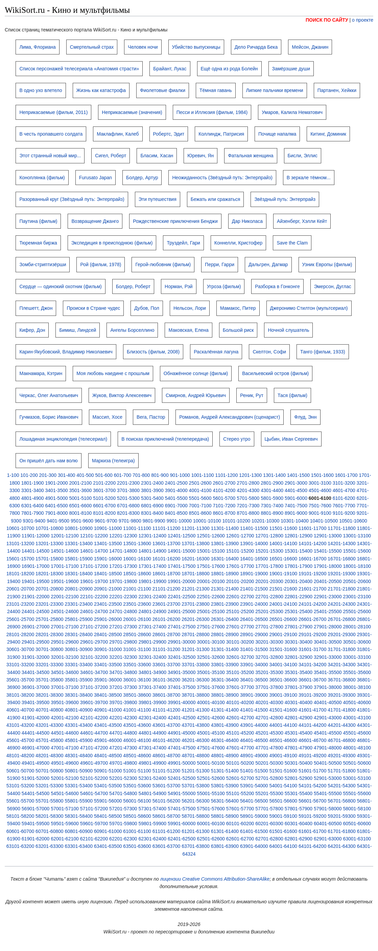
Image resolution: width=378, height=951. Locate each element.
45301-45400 (299, 733)
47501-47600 (211, 747)
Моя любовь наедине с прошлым (112, 373)
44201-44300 (342, 725)
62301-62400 (153, 838)
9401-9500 (58, 521)
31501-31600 (283, 649)
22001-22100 (65, 596)
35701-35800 (50, 679)
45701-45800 (50, 740)
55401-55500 (328, 793)
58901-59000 (254, 816)
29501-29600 (65, 642)
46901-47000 (36, 747)
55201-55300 (269, 793)
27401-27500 (182, 626)
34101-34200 (313, 664)
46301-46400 (225, 740)
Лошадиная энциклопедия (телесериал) (63, 439)
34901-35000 (182, 672)
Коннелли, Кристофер (238, 243)
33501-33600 (137, 664)
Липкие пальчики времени (274, 90)
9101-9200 (344, 513)
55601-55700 (20, 801)
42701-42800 (269, 717)
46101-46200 (166, 740)
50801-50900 (79, 770)
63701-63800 (196, 846)
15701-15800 (50, 558)
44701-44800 (123, 733)
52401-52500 (182, 778)
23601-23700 (166, 604)
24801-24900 (153, 611)
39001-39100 (283, 695)
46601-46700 (313, 740)
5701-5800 (248, 498)
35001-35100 (211, 672)
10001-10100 (207, 521)
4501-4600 (320, 490)
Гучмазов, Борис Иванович (48, 417)
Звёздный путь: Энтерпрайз (284, 199)
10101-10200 (236, 521)
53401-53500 (108, 785)
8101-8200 (104, 513)
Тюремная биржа (38, 243)
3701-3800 (128, 490)
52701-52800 (269, 778)
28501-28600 (137, 634)
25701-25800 (50, 619)
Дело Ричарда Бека (256, 47)
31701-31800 (342, 649)
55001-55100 (211, 793)
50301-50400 (299, 763)
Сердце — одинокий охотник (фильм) (60, 286)
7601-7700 (344, 505)
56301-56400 (225, 801)
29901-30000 (182, 642)
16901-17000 (36, 566)
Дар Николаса (247, 221)
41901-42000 (36, 717)
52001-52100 (65, 778)
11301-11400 (225, 528)
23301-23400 (79, 604)
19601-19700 (94, 581)
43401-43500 (108, 725)
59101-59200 (313, 816)
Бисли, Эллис (303, 155)
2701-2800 (248, 483)
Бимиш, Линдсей (77, 330)
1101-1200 (226, 475)
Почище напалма (277, 134)
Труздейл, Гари (183, 243)
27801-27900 (299, 626)
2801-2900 (272, 483)
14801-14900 (153, 551)
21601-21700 (313, 589)
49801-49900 (153, 763)
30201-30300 (269, 642)
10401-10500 (324, 521)
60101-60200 (240, 823)
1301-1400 (274, 475)
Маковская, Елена (188, 330)
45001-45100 (211, 733)
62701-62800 (269, 838)
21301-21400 (225, 589)
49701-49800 (123, 763)
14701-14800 (123, 551)
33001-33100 (357, 657)
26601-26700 (313, 619)
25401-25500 (328, 611)
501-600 (103, 475)
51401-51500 (254, 770)
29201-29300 (342, 634)
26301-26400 (225, 619)
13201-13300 (50, 543)
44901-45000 (182, 733)
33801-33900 (225, 664)
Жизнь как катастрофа (101, 90)
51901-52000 (36, 778)
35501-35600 (357, 672)
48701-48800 (196, 755)
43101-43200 (20, 725)
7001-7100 (200, 505)
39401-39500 (36, 702)
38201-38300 (50, 695)
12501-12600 (211, 535)
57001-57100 (65, 808)
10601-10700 (20, 528)
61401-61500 (254, 831)
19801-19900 (153, 581)
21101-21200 (166, 589)
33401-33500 (108, 664)
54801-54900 (153, 793)
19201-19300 (342, 573)
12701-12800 (269, 535)
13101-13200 (20, 543)
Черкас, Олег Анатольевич (48, 395)
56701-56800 (342, 801)
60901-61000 (108, 831)
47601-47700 (240, 747)
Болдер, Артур (142, 177)
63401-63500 (108, 846)
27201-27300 (123, 626)
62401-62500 (182, 838)
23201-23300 (50, 604)
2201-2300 (128, 483)
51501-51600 (283, 770)
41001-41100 (137, 710)
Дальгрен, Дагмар (268, 264)
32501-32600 (211, 657)
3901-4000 (176, 490)
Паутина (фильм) (38, 221)
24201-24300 (342, 604)
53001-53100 (357, 778)
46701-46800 (342, 740)
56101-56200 (166, 801)
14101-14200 (313, 543)
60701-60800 (50, 831)
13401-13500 (108, 543)
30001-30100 (211, 642)
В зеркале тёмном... (309, 177)
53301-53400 (79, 785)
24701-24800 (123, 611)
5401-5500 (176, 498)
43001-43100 (357, 717)
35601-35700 (20, 679)
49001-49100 (283, 755)
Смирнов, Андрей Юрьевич (196, 395)
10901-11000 (108, 528)
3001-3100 (320, 483)
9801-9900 (154, 521)
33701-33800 (196, 664)
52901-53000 (328, 778)
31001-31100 (137, 649)
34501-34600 (65, 672)
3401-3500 (56, 490)
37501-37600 (211, 687)
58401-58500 (108, 816)
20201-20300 (269, 581)
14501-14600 (65, 551)
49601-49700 (94, 763)
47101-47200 (94, 747)
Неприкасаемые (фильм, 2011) (53, 112)
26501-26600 (283, 619)
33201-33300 (50, 664)
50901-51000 (108, 770)
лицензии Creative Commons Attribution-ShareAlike (215, 879)
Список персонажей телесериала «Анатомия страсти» (79, 68)
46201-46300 (196, 740)
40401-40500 (328, 702)
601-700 (122, 475)
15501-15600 (357, 551)
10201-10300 (266, 521)
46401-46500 (254, 740)
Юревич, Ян (200, 155)
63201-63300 (50, 846)
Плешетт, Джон (35, 308)
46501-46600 (283, 740)
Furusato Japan (95, 177)
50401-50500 (328, 763)
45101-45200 (240, 733)
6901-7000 (176, 505)
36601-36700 (313, 679)
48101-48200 (20, 755)
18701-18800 (196, 573)
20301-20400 (299, 581)
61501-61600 (283, 831)
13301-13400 (79, 543)
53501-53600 (137, 785)
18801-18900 (225, 573)
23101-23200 (20, 604)
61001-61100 (137, 831)
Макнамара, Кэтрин (40, 373)
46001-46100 (137, 740)
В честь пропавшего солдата (50, 134)
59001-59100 (283, 816)
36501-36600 (283, 679)
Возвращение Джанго (95, 221)
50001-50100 (211, 763)
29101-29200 (313, 634)
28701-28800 (196, 634)
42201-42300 (123, 717)
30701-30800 (50, 649)
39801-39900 (153, 702)
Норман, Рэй (179, 286)
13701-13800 (196, 543)
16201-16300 (196, 558)
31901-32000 (36, 657)
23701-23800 (196, 604)
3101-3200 (344, 483)
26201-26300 (196, 619)
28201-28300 (50, 634)
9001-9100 (320, 513)
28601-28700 (166, 634)
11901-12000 (36, 535)
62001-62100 (65, 838)
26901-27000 (36, 626)
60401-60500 (328, 823)
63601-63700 (166, 846)
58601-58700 (166, 816)
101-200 (29, 475)
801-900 (159, 475)
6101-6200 (344, 498)
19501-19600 (65, 581)
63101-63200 (20, 846)
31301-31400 (225, 649)
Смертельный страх (92, 47)
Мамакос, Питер (238, 308)
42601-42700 (240, 717)
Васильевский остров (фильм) (275, 373)
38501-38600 (137, 695)
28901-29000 (254, 634)
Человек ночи (143, 47)
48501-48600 (137, 755)
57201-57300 (123, 808)
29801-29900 (153, 642)
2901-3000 (296, 483)
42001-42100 (65, 717)
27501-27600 (211, 626)
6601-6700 (104, 505)
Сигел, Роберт (110, 155)
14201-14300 (342, 543)
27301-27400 (153, 626)
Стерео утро (236, 439)
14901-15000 (182, 551)
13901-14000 (254, 543)
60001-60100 (211, 823)
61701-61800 (342, 831)
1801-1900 (32, 483)
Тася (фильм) (292, 395)
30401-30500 (328, 642)
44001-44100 (283, 725)
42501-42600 (211, 717)
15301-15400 (299, 551)
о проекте (362, 20)
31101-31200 (166, 649)
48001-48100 (357, 747)
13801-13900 (225, 543)
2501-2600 (200, 483)
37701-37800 (269, 687)
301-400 (66, 475)
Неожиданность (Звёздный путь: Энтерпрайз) (222, 177)
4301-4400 (272, 490)
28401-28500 (108, 634)
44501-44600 (65, 733)
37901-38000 (328, 687)
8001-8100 (80, 513)
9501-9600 (82, 521)
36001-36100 (137, 679)
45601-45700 (20, 740)
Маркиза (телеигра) (113, 460)
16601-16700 (313, 558)
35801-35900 (79, 679)
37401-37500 (182, 687)
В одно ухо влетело (40, 90)
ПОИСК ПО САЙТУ (327, 20)
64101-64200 (313, 846)
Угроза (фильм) (224, 286)
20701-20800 (50, 589)
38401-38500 (108, 695)
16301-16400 (225, 558)
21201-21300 (196, 589)
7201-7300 (248, 505)
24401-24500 (36, 611)
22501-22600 (211, 596)
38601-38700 (166, 695)
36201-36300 (196, 679)
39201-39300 (342, 695)
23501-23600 (137, 604)
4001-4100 (200, 490)
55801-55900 (79, 801)
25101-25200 (240, 611)
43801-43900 (225, 725)
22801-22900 (299, 596)
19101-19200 (313, 573)
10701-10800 (50, 528)
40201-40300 (269, 702)
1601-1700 (346, 475)
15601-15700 (20, 558)
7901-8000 (56, 513)
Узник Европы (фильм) (327, 264)
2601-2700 (224, 483)
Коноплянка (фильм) (42, 177)
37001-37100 (65, 687)
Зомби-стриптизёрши (42, 264)
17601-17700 (240, 566)
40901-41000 (108, 710)
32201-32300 (123, 657)
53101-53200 (20, 785)
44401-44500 (36, 733)
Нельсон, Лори (189, 308)
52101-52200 (94, 778)
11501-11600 (283, 528)
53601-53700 (166, 785)
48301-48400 (79, 755)
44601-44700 (94, 733)
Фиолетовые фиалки (162, 90)
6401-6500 (56, 505)
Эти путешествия (157, 199)
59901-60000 (182, 823)
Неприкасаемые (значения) (132, 112)
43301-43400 (79, 725)
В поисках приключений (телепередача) (165, 439)
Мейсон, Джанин (310, 47)
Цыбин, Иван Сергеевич (291, 439)
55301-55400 (299, 793)
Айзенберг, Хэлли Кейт (302, 221)
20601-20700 (20, 589)
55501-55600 (357, 793)
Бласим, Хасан (156, 155)
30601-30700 (20, 649)
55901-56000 (108, 801)
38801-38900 (225, 695)
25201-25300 (269, 611)
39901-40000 (182, 702)
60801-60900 (79, 831)
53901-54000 (254, 785)
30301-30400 (299, 642)
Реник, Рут (251, 395)
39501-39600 (65, 702)
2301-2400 (152, 483)
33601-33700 (166, 664)
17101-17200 (94, 566)
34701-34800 (123, 672)
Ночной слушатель (288, 330)
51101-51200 (166, 770)
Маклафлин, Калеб (118, 134)
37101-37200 (94, 687)
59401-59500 (36, 823)
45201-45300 (269, 733)
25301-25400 (299, 611)
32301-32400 (153, 657)
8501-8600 (200, 513)
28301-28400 (79, 634)
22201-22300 (123, 596)
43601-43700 (166, 725)
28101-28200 (20, 634)
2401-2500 (176, 483)
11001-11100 (137, 528)
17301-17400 (153, 566)
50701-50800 (50, 770)
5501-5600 (200, 498)
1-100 (13, 475)
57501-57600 (211, 808)
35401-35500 (328, 672)
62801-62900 (299, 838)
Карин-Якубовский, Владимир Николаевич (66, 351)
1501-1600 (322, 475)
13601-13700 (166, 543)
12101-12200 (94, 535)
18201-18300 (50, 573)
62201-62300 (123, 838)
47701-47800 (269, 747)
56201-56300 (196, 801)
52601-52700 (240, 778)
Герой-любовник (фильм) (163, 264)
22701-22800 (269, 596)
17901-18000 (328, 566)
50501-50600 (357, 763)
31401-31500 (254, 649)
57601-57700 (240, 808)
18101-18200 (20, 573)
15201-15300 (269, 551)
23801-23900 (225, 604)
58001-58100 (357, 808)
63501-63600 (137, 846)
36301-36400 (225, 679)
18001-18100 (357, 566)
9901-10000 (179, 521)
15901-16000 (108, 558)
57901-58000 (328, 808)
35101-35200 (240, 672)
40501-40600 (357, 702)
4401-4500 (296, 490)
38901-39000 (254, 695)
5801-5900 (272, 498)
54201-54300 (342, 785)
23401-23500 (108, 604)
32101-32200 (94, 657)
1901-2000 (56, 483)
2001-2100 (80, 483)
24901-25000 (182, 611)
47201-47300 (123, 747)
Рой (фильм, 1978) (100, 264)
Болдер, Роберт (133, 286)
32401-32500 (182, 657)
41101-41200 (166, 710)
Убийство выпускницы (196, 47)
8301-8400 (152, 513)
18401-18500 (108, 573)
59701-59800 (123, 823)
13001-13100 (357, 535)
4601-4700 (344, 490)
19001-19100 (283, 573)
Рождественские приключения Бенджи (175, 221)
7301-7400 (272, 505)
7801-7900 (32, 513)
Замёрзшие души (291, 68)
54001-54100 (283, 785)
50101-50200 (240, 763)
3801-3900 (152, 490)
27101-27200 (94, 626)
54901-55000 (182, 793)
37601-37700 (240, 687)
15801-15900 (79, 558)
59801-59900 (153, 823)
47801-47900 (299, 747)
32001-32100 (65, 657)
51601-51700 (313, 770)
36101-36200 (166, 679)
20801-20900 (79, 589)
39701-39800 (123, 702)
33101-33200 (20, 664)
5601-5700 (224, 498)
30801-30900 (79, 649)
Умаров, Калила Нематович (292, 112)
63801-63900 (225, 846)
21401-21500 (254, 589)
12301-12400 (153, 535)
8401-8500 (176, 513)
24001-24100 (283, 604)
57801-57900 (299, 808)
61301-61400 (225, 831)
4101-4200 (224, 490)
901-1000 (180, 475)
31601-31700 (313, 649)
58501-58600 (137, 816)
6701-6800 (128, 505)
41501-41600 (283, 710)
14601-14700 (94, 551)
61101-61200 (166, 831)
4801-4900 (32, 498)
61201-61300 (196, 831)
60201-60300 (269, 823)
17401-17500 (182, 566)
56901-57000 (36, 808)
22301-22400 (153, 596)
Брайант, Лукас (169, 68)
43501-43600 (137, 725)
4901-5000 (56, 498)
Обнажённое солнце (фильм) (196, 373)
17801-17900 (299, 566)
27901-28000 (328, 626)
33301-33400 (79, 664)
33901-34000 (254, 664)
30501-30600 (357, 642)
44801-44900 (153, 733)
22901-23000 (328, 596)
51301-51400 (225, 770)
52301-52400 (153, 778)
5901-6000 (296, 498)
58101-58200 (20, 816)
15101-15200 (240, 551)
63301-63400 (79, 846)
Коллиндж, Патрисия (221, 134)
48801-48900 (225, 755)
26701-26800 (342, 619)
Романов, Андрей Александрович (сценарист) (229, 417)
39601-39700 (94, 702)
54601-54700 (94, 793)
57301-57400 (153, 808)
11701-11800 (342, 528)
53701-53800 (196, 785)
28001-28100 (357, 626)
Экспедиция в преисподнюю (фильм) (112, 243)
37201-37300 (123, 687)
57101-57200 (94, 808)
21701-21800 (342, 589)
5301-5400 (152, 498)
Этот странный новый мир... (50, 155)
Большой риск (238, 330)
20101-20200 (240, 581)
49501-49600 (65, 763)
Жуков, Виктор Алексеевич (121, 395)
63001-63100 (357, 838)
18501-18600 (137, 573)
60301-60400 (299, 823)
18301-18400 (79, 573)
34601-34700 (94, 672)
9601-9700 (106, 521)
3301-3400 (32, 490)
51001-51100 (137, 770)
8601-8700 (224, 513)
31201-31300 (196, 649)
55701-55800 (50, 801)
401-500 (85, 475)
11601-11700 (313, 528)
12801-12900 (299, 535)
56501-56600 (283, 801)
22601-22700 (240, 596)
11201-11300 (196, 528)
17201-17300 (123, 566)
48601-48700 (166, 755)
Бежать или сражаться (215, 199)
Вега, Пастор (151, 417)
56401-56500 (254, 801)
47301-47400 (153, 747)
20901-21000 (108, 589)
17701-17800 (269, 566)
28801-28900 (225, 634)
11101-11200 (166, 528)
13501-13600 (137, 543)
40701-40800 (50, 710)
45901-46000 (108, 740)
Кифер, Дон (32, 330)
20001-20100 (211, 581)
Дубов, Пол (146, 308)
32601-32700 (240, 657)
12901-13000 (328, 535)
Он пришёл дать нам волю (48, 460)
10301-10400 (295, 521)
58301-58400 (79, 816)
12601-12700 (240, 535)
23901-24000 (254, 604)
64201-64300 (342, 846)
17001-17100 (65, 566)
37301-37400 (153, 687)
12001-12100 (65, 535)
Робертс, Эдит (169, 134)
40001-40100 (211, 702)
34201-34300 (342, 664)
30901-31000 (108, 649)
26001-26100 (137, 619)
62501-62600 (211, 838)
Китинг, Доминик (328, 134)
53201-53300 (50, 785)
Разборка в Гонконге (277, 286)
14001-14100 (283, 543)
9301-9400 (34, 521)
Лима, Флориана (37, 47)
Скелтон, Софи (269, 351)
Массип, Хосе (108, 417)
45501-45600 (357, 733)
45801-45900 (79, 740)
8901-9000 (296, 513)
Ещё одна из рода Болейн (229, 68)
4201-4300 (248, 490)
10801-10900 (79, 528)
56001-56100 (137, 801)
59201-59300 (342, 816)
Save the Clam (292, 243)
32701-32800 (269, 657)
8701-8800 (248, 513)
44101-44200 (313, 725)
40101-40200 (240, 702)
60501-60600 (357, 823)
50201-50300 (269, 763)
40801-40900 (79, 710)
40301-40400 (299, 702)
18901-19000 (254, 573)
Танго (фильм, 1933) (322, 351)
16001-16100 (137, 558)
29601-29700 (94, 642)
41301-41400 (225, 710)
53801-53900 (225, 785)
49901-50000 (182, 763)
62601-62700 (240, 838)
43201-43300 (50, 725)
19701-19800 (123, 581)
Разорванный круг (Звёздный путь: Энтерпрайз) (71, 199)
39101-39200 (313, 695)
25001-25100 (211, 611)
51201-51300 (196, 770)
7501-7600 (320, 505)
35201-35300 (269, 672)
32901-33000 (328, 657)
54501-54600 (65, 793)
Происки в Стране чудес (93, 308)
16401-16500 (254, 558)
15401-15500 (328, 551)
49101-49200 (313, 755)
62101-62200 (94, 838)
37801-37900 (299, 687)
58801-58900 (225, 816)
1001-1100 (202, 475)
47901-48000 (328, 747)
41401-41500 (254, 710)
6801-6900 (152, 505)
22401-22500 (182, 596)
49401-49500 (36, 763)
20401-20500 (328, 581)
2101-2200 (104, 483)
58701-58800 (196, 816)
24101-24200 (313, 604)
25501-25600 (357, 611)
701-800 (141, 475)
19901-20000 (182, 581)
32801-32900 (299, 657)
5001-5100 (80, 498)
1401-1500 (298, 475)
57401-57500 (182, 808)
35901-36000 (108, 679)
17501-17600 (211, 566)
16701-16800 (342, 558)
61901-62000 (36, 838)
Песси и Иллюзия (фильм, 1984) (212, 112)
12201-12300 (123, 535)
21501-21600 (283, 589)
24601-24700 (94, 611)
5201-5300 (128, 498)
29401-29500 (36, 642)
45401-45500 (328, 733)
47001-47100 (65, 747)
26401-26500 (254, 619)
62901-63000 (328, 838)
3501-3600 (80, 490)
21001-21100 (137, 589)
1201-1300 (250, 475)
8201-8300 (128, 513)
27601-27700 (240, 626)
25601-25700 (20, 619)
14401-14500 (36, 551)
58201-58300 (50, 816)
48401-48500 (108, 755)
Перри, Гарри (219, 264)
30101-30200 (240, 642)
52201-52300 (123, 778)
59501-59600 (65, 823)
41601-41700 (313, 710)
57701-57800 (269, 808)
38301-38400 (79, 695)
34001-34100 (283, 664)
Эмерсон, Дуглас (332, 286)
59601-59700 (94, 823)
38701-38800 (196, 695)
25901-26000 (108, 619)
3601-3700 (104, 490)
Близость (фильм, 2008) (153, 351)
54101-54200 (313, 785)
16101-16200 (166, 558)
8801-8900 (272, 513)
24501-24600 (65, 611)
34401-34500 (36, 672)
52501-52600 (211, 778)
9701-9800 (130, 521)
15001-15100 (211, 551)
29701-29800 (123, 642)
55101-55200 (240, 793)
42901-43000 (328, 717)
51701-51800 (342, 770)
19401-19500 (36, 581)
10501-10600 (353, 521)
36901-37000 (36, 687)
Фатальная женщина (250, 155)
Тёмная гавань (215, 90)
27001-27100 (65, 626)
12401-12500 (182, 535)
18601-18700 (166, 573)
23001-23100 (357, 596)
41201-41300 (196, 710)
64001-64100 (283, 846)
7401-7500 (296, 505)
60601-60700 (20, 831)
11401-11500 (254, 528)
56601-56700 (313, 801)
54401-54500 (36, 793)
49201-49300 (342, 755)
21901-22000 (36, 596)
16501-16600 (283, 558)
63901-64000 (254, 846)
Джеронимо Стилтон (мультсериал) (309, 308)
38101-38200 (20, 695)
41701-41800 (342, 710)
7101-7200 (224, 505)
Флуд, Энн (305, 417)
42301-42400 (153, 717)
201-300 (47, 475)
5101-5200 (104, 498)
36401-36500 (254, 679)
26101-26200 (166, 619)
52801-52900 (299, 778)
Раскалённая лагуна (216, 351)
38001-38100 (357, 687)
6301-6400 (32, 505)
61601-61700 (313, 831)
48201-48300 (50, 755)
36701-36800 (342, 679)
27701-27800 (269, 626)
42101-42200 (94, 717)
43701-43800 (196, 725)
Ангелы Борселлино (132, 330)
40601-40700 (20, 710)
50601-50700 (20, 770)
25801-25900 (79, 619)
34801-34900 (153, 672)
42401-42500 (182, 717)
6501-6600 (80, 505)
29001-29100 (283, 634)
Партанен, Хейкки (336, 90)
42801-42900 (299, 717)
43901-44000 (254, 725)
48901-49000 (254, 755)
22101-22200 (94, 596)
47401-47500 (182, 747)
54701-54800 (123, 793)
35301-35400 (299, 672)
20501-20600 (357, 581)
